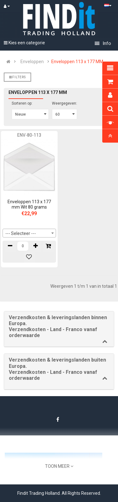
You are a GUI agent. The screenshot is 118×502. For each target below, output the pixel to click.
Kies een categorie (24, 42)
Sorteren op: (22, 103)
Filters (17, 77)
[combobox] (29, 233)
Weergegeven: (64, 103)
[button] (59, 326)
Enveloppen (32, 61)
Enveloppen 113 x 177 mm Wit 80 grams (29, 204)
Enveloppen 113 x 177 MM (77, 61)
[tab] (59, 329)
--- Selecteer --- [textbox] (20, 233)
